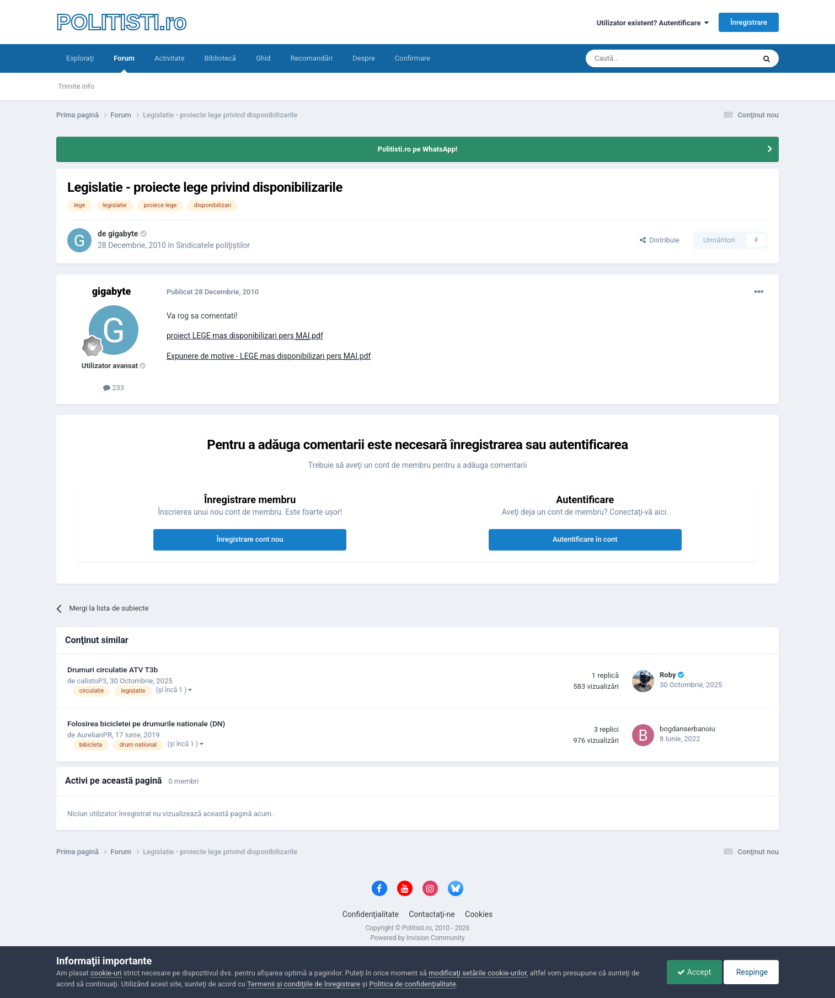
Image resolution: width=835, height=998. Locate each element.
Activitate (169, 58)
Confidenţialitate (370, 914)
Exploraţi (80, 58)
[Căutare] (639, 58)
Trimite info (76, 86)
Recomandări (311, 58)
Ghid (263, 58)
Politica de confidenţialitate (412, 984)
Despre (363, 58)
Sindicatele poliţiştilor (213, 245)
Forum (124, 63)
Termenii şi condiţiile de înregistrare (303, 984)
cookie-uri (106, 973)
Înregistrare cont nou (250, 539)
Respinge (750, 972)
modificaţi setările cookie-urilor (478, 973)
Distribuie (659, 240)
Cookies (479, 914)
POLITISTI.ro (121, 22)
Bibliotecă (220, 58)
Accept (691, 972)
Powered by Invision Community (418, 938)
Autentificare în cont (585, 539)
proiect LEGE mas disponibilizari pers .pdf (245, 335)
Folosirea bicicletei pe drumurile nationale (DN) (146, 723)
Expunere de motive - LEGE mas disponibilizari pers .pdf (269, 356)
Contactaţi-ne (432, 914)
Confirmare (412, 58)
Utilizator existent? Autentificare (653, 23)
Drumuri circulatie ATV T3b (112, 669)
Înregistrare (748, 22)
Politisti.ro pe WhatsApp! (418, 149)
